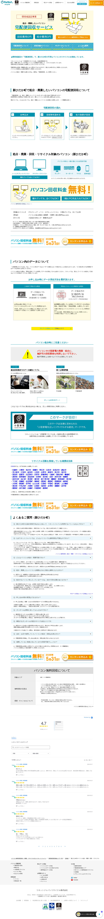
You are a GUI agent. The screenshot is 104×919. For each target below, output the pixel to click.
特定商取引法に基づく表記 (40, 900)
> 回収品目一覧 (17, 881)
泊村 (51, 477)
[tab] (14, 738)
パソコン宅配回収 (25, 2)
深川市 (63, 472)
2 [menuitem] (45, 846)
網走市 (63, 470)
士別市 (36, 472)
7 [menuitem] (56, 846)
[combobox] (21, 753)
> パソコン (16, 879)
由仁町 (23, 479)
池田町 (43, 486)
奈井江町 (15, 479)
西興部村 (58, 481)
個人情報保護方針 (55, 900)
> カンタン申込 (17, 871)
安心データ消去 (48, 2)
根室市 (50, 472)
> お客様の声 (43, 879)
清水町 (14, 486)
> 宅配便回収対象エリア (79, 868)
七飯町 (52, 474)
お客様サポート (59, 2)
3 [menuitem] (47, 846)
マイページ (82, 1)
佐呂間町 (29, 481)
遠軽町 (36, 481)
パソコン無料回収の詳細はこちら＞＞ (21, 204)
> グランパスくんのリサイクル (82, 874)
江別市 (23, 472)
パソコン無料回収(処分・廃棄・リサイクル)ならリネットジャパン (28, 858)
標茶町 (14, 488)
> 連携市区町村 (77, 866)
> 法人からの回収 (18, 873)
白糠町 (30, 488)
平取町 (50, 484)
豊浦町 (21, 484)
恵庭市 (21, 474)
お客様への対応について (70, 900)
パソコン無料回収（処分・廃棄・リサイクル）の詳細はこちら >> (74, 554)
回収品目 (36, 2)
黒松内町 (59, 474)
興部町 (50, 481)
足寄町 (50, 486)
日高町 (43, 484)
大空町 (14, 484)
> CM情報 (76, 872)
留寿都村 (22, 477)
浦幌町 (57, 486)
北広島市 (29, 474)
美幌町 (21, 481)
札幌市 (14, 470)
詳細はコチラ (52, 328)
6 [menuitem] (54, 846)
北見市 (48, 470)
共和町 (38, 477)
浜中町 (63, 486)
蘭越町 (67, 474)
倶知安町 (31, 477)
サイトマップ (84, 900)
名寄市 (43, 472)
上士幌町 (64, 484)
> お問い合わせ (44, 877)
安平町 (28, 484)
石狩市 (36, 474)
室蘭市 (35, 470)
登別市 (14, 474)
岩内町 (45, 477)
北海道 (13, 466)
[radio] (59, 722)
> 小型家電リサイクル (19, 869)
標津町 (45, 488)
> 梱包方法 (16, 867)
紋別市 (30, 472)
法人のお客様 (70, 2)
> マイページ (43, 881)
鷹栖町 (53, 479)
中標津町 (37, 488)
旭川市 (28, 470)
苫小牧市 (15, 472)
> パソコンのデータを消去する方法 (49, 868)
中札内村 (22, 486)
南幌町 (65, 477)
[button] (20, 775)
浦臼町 (36, 479)
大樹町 (30, 486)
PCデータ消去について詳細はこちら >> (81, 593)
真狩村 (14, 477)
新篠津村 (44, 474)
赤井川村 (58, 477)
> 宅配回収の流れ (18, 865)
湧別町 (43, 481)
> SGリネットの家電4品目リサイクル (83, 870)
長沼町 (30, 479)
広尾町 (36, 486)
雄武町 (65, 481)
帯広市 (41, 470)
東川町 (68, 479)
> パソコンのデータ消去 (46, 866)
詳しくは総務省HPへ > (52, 400)
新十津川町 (45, 479)
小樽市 (21, 470)
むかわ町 (36, 484)
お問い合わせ (82, 4)
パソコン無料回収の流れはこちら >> (83, 706)
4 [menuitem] (49, 846)
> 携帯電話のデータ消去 (46, 870)
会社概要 (18, 900)
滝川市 (57, 472)
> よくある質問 (44, 875)
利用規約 (26, 900)
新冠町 (57, 484)
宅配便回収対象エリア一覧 (55, 858)
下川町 (14, 481)
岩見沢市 (56, 470)
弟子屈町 (22, 488)
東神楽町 (61, 479)
